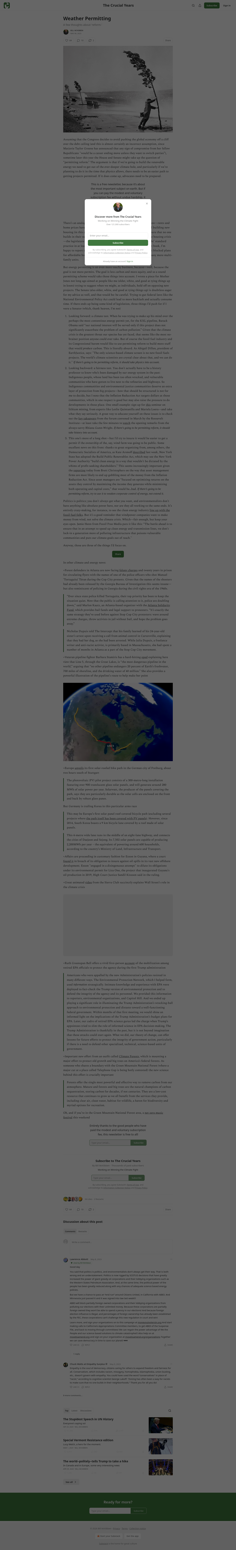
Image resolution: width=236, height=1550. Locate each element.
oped (144, 657)
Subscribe (211, 5)
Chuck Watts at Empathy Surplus (87, 1363)
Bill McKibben (76, 30)
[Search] (193, 5)
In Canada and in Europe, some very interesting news (91, 1465)
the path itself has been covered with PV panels (116, 818)
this (148, 405)
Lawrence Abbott (79, 1259)
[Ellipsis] (171, 1259)
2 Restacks (99, 1199)
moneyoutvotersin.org (149, 1322)
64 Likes (88, 1199)
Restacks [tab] (82, 1231)
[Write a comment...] (121, 1246)
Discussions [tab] (86, 1410)
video (88, 882)
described (139, 452)
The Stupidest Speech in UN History (88, 1419)
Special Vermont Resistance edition (88, 1440)
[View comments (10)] (80, 40)
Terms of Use (133, 249)
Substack (103, 1543)
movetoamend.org (80, 1336)
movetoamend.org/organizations (142, 1336)
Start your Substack (108, 1536)
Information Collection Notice (116, 252)
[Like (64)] (68, 40)
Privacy (116, 1528)
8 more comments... (72, 1395)
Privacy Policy (141, 252)
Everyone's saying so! (74, 1423)
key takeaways (87, 418)
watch (126, 423)
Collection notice (137, 1528)
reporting (79, 470)
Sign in (227, 5)
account (130, 963)
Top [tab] (66, 1410)
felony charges (128, 570)
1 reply (76, 1354)
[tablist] (76, 1231)
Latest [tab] (74, 1410)
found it (68, 861)
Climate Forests (129, 1056)
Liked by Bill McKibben (81, 1263)
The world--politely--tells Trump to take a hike (95, 1461)
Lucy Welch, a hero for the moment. (82, 1444)
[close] (146, 203)
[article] (118, 1425)
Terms (125, 1528)
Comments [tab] (70, 1231)
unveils (79, 768)
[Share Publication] (200, 5)
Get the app (133, 1536)
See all (71, 1481)
